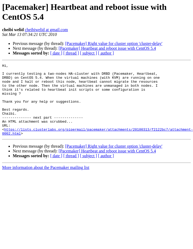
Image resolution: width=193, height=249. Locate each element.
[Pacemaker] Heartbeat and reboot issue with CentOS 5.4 (107, 48)
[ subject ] (88, 53)
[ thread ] (71, 53)
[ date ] (56, 53)
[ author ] (106, 53)
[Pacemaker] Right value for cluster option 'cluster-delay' (113, 43)
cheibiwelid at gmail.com (46, 29)
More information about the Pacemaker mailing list (45, 182)
